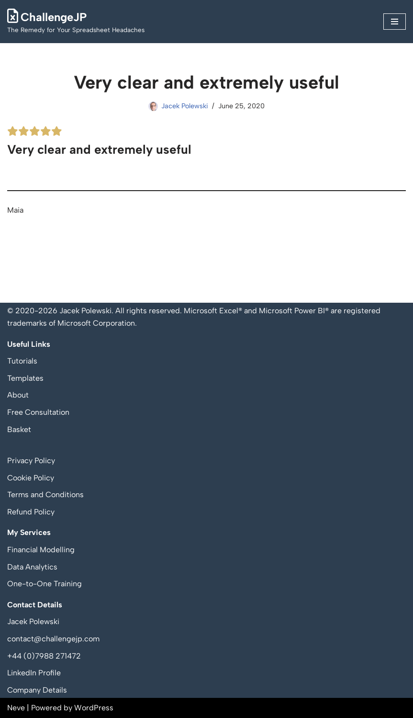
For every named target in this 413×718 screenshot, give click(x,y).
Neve (16, 707)
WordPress (93, 707)
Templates (25, 378)
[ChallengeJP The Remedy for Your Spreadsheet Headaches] (76, 21)
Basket (19, 429)
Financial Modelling (41, 549)
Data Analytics (32, 566)
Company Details (37, 690)
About (18, 394)
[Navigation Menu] (394, 21)
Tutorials (22, 360)
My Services (29, 532)
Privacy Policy (31, 460)
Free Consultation (38, 412)
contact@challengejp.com (53, 638)
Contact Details (34, 604)
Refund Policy (31, 511)
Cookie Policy (30, 477)
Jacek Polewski (184, 106)
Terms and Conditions (45, 494)
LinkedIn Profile (34, 672)
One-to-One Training (44, 583)
